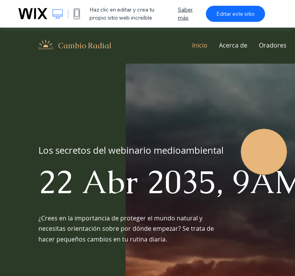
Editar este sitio (235, 13)
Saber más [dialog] (185, 13)
